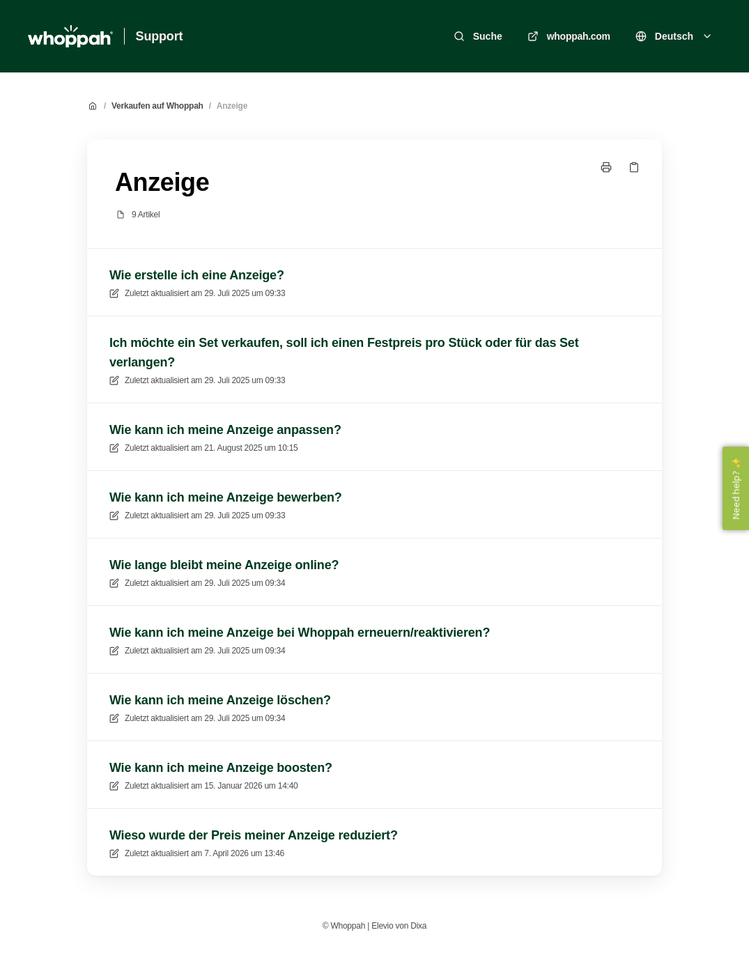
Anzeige (232, 106)
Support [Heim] (159, 36)
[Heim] (70, 36)
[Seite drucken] (606, 167)
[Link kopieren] (634, 167)
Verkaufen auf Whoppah (157, 106)
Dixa (418, 926)
